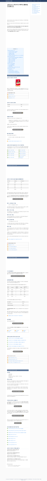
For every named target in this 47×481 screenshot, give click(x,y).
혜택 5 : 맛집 (10, 62)
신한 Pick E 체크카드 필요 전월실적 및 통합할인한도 (15, 57)
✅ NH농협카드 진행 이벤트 (11, 151)
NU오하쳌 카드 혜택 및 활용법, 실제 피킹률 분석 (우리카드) (16, 346)
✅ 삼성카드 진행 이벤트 (22, 153)
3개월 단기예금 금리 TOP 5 (12, 440)
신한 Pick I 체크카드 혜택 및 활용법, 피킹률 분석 (13, 466)
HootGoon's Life (9, 1)
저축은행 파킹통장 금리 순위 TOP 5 (13, 436)
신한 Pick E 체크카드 (10, 464)
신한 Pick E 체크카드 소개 (11, 50)
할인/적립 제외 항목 (11, 54)
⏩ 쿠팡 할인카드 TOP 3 (10, 244)
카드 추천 (8, 331)
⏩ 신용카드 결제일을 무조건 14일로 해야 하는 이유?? (14, 239)
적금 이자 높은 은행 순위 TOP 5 (12, 444)
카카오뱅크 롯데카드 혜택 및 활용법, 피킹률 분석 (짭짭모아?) (16, 342)
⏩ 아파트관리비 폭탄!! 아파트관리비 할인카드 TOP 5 (14, 141)
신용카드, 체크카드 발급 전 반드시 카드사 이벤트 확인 (15, 55)
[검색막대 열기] (40, 1)
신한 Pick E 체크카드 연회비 (12, 52)
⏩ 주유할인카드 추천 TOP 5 (11, 96)
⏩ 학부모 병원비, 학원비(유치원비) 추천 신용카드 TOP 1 (15, 360)
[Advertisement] (18, 13)
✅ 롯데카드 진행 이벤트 (22, 151)
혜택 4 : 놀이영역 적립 (11, 61)
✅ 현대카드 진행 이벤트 (10, 157)
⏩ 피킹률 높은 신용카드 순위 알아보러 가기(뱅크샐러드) (15, 315)
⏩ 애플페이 (24, 330)
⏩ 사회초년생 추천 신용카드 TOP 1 (12, 359)
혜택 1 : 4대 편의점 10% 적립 (12, 58)
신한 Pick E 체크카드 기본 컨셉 (12, 51)
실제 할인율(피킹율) (11, 65)
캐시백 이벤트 (21, 157)
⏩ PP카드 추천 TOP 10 (10, 94)
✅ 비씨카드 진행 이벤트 (10, 153)
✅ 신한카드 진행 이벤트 (10, 150)
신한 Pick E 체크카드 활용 (11, 63)
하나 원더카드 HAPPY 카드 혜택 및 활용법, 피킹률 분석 (15, 338)
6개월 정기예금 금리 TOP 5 (12, 438)
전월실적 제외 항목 (11, 53)
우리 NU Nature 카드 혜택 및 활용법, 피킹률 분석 (15, 344)
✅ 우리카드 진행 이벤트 (22, 155)
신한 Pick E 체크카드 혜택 (11, 56)
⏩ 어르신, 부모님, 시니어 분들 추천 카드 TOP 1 (14, 362)
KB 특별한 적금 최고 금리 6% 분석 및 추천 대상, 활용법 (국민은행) (17, 432)
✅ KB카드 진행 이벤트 (22, 150)
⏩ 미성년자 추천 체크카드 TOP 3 (12, 357)
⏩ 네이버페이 (9, 330)
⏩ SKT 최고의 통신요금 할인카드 (12, 246)
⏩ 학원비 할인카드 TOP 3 (11, 97)
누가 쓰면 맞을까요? (11, 64)
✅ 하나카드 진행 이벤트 (10, 155)
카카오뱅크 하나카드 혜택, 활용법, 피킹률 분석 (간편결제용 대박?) (17, 340)
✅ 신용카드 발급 (21, 156)
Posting (34, 1)
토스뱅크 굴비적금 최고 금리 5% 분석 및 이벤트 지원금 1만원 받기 (17, 430)
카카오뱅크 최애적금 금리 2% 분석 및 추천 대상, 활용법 (15, 428)
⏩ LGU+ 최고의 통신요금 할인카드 (12, 249)
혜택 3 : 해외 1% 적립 (11, 60)
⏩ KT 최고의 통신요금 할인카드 (11, 248)
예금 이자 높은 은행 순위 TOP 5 (12, 442)
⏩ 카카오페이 (17, 330)
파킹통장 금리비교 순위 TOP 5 (12, 434)
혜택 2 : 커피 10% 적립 (11, 59)
